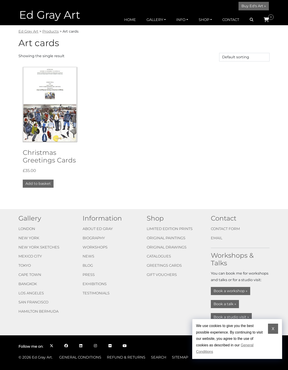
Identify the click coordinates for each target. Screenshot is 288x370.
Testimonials (96, 293)
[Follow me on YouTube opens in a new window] (124, 346)
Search (158, 357)
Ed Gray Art (49, 14)
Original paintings (166, 238)
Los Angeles (31, 293)
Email (216, 238)
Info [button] (180, 20)
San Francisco (33, 302)
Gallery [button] (154, 20)
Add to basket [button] (38, 183)
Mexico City (30, 256)
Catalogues (159, 256)
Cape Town (29, 275)
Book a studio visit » (231, 317)
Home (130, 20)
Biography (94, 238)
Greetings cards (164, 265)
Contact (230, 20)
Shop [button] (204, 20)
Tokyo (24, 265)
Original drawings (167, 247)
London (26, 229)
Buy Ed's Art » (253, 6)
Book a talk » (225, 304)
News (88, 256)
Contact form (225, 229)
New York (28, 238)
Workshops (95, 247)
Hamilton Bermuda (38, 311)
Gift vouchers (162, 275)
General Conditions (80, 357)
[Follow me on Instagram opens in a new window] (95, 346)
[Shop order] (244, 57)
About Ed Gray (98, 229)
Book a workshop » (231, 291)
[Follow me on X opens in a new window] (51, 346)
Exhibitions (95, 284)
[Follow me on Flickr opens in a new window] (110, 346)
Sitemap (180, 357)
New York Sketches (38, 247)
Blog (88, 265)
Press (89, 275)
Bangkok (27, 284)
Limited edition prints (170, 229)
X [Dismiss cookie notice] (273, 329)
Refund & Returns (126, 357)
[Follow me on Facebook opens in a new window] (66, 346)
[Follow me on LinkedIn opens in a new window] (80, 346)
